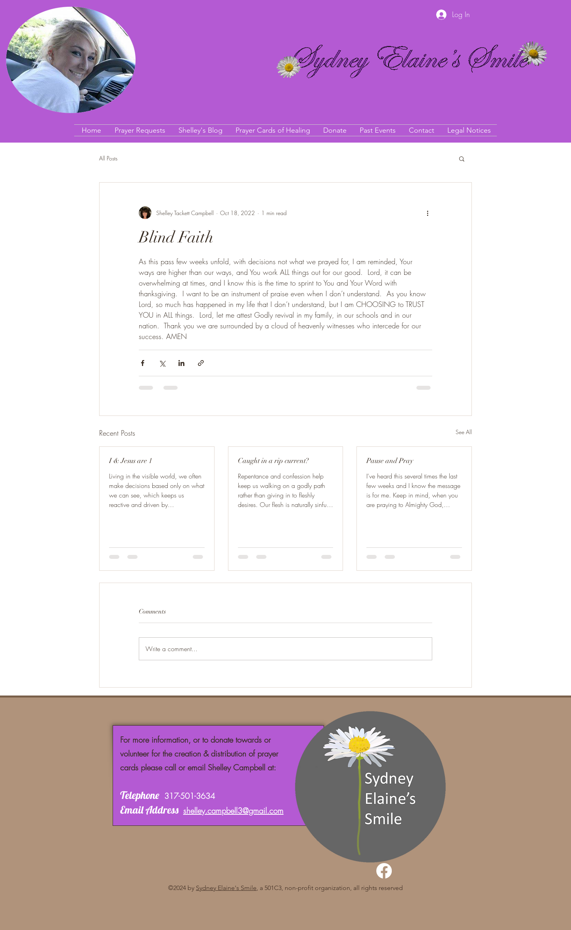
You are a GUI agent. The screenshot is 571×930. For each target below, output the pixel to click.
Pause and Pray (389, 460)
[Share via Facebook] (142, 363)
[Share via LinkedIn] (181, 363)
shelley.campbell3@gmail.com (233, 810)
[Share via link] (201, 363)
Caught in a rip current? (273, 460)
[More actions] (427, 212)
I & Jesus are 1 (130, 460)
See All (464, 432)
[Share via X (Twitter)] (162, 363)
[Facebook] (384, 871)
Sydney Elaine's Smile (226, 888)
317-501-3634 (189, 796)
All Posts (108, 158)
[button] (462, 158)
